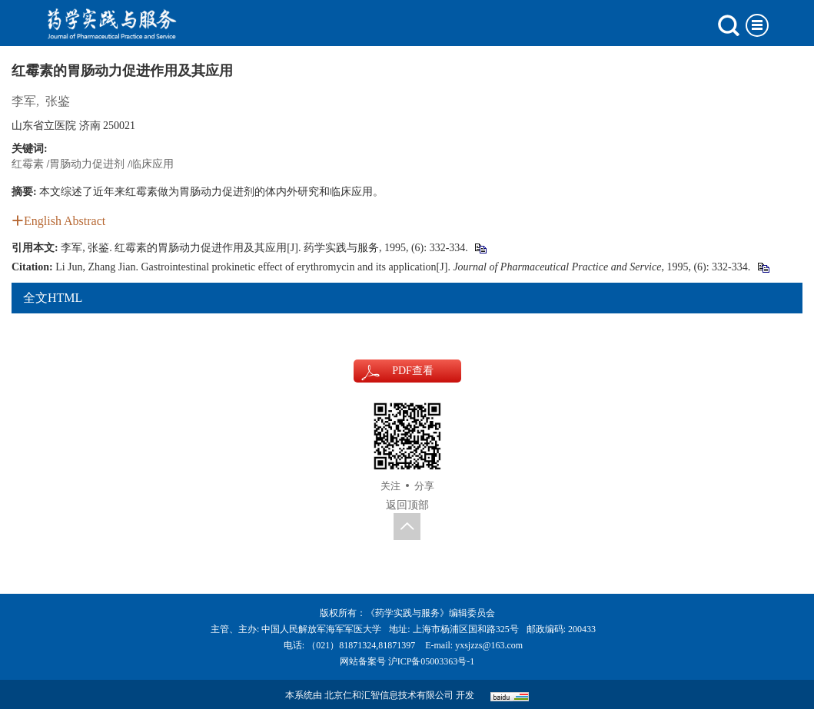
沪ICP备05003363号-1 (431, 661)
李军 (24, 101)
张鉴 (57, 101)
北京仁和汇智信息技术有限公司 (389, 695)
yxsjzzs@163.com (489, 645)
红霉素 (28, 164)
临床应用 (152, 164)
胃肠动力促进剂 (87, 164)
